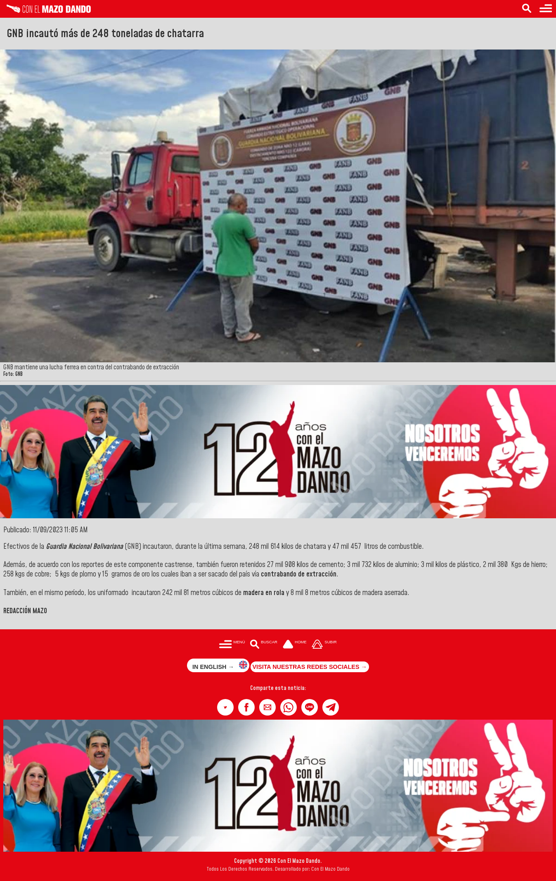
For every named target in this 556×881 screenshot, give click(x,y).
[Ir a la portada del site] (295, 645)
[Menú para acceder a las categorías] (545, 8)
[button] (225, 707)
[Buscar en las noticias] (527, 8)
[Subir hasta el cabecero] (324, 645)
